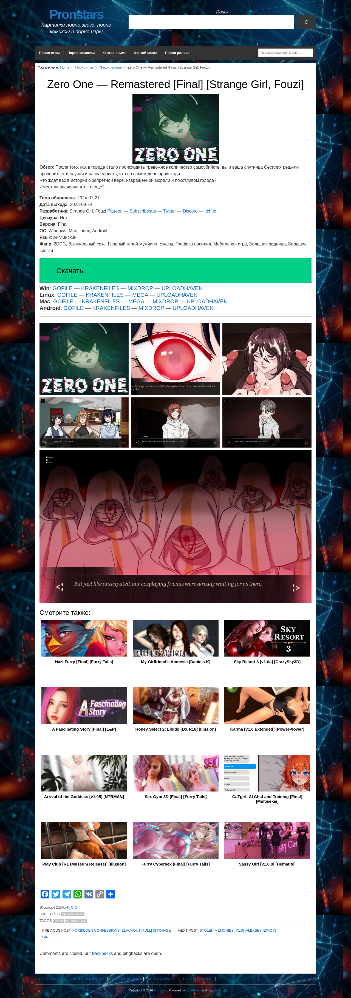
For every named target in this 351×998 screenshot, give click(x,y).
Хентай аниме (114, 53)
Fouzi (59, 921)
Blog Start (214, 990)
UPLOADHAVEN (182, 288)
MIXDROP (140, 288)
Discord (190, 211)
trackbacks (102, 953)
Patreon (115, 211)
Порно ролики (177, 53)
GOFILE (63, 288)
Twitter (169, 211)
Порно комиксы (81, 53)
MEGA (140, 295)
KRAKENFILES (100, 288)
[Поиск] (306, 22)
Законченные (72, 914)
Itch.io (210, 211)
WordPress (193, 990)
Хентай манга (145, 53)
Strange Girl (76, 921)
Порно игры (49, 53)
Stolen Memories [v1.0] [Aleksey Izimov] (238, 930)
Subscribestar (142, 211)
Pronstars (76, 14)
